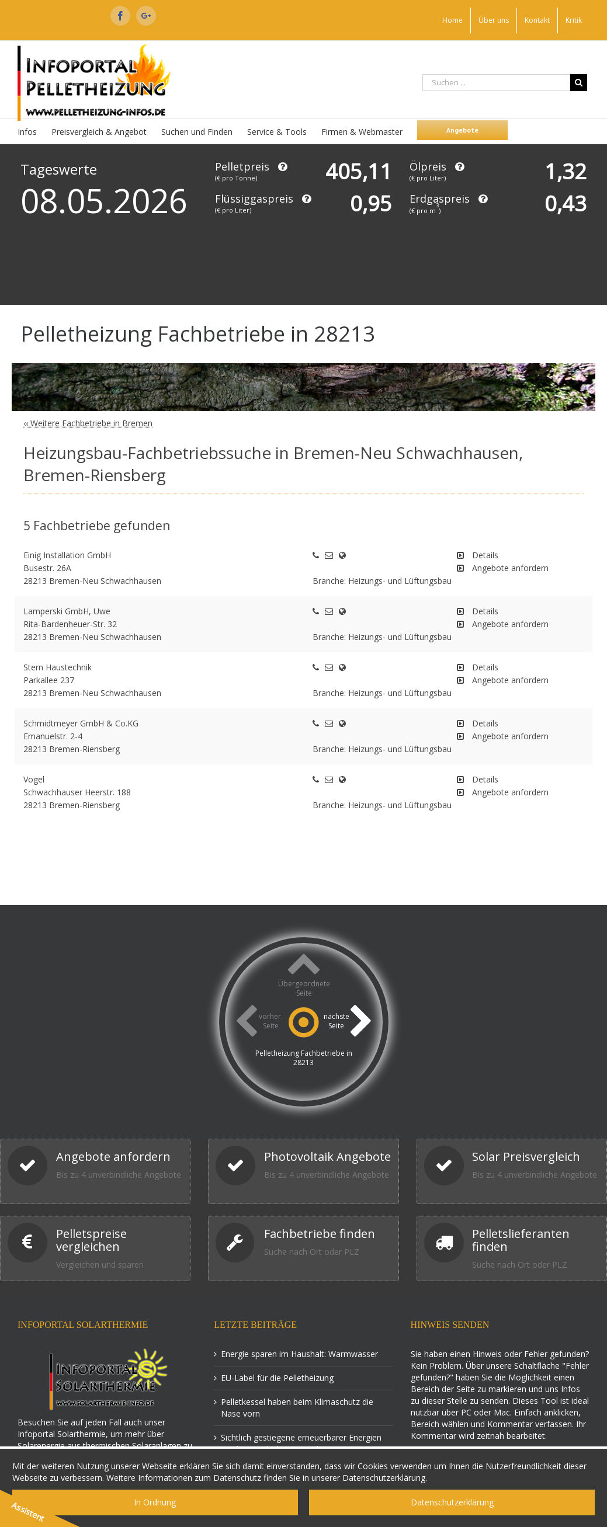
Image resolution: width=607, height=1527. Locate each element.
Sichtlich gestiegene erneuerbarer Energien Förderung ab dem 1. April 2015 (301, 1443)
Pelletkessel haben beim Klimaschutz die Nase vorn (297, 1407)
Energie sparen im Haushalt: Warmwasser (299, 1353)
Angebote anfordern (510, 567)
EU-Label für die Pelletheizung (277, 1377)
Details (485, 555)
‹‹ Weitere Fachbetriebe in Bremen (87, 423)
